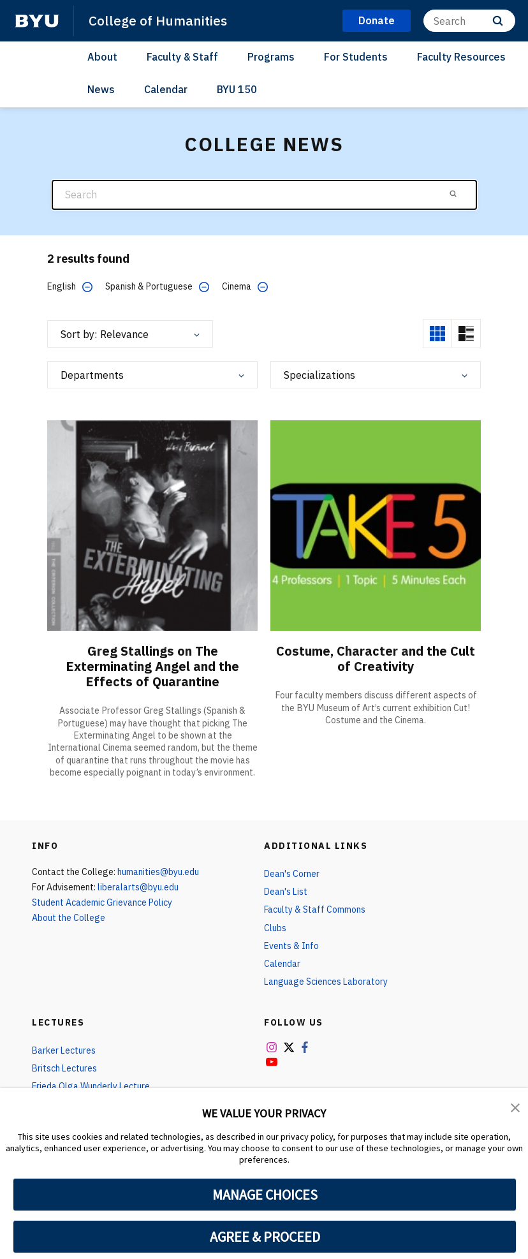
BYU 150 (237, 89)
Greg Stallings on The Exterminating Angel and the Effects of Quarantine (152, 666)
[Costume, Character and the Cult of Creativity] (375, 525)
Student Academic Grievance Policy (102, 902)
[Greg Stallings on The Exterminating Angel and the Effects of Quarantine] (152, 525)
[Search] (469, 21)
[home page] (37, 21)
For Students (356, 56)
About (102, 56)
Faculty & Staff (182, 56)
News (101, 89)
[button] (515, 1106)
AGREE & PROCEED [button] (265, 1237)
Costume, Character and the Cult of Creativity (375, 658)
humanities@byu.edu (158, 872)
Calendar (165, 89)
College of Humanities (158, 20)
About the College (68, 918)
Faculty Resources (461, 56)
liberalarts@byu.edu (138, 887)
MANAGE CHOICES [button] (265, 1195)
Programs (271, 56)
